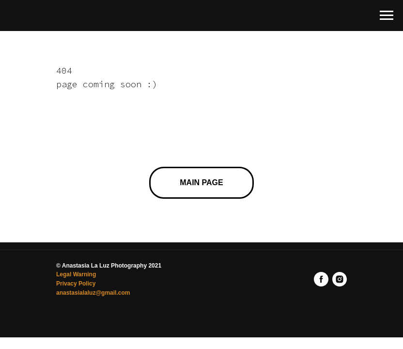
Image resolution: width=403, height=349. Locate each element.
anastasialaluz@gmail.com (93, 292)
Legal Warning (76, 274)
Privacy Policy (75, 283)
